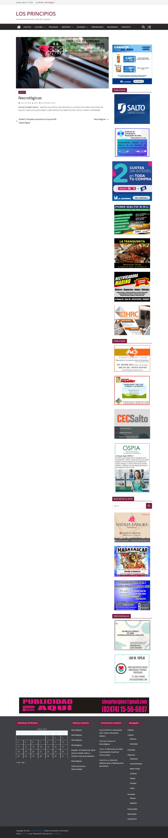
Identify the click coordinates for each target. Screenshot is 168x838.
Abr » (24, 762)
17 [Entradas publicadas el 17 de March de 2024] (63, 747)
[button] (43, 27)
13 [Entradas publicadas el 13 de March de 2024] (33, 747)
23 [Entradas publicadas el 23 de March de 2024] (55, 751)
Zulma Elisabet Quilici (48, 103)
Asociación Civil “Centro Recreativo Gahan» (110, 733)
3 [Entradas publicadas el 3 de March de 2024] (62, 737)
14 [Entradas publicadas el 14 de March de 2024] (41, 747)
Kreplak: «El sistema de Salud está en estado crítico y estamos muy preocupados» (83, 753)
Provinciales (97, 27)
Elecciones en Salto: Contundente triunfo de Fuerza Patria (111, 752)
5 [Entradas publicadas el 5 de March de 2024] (25, 742)
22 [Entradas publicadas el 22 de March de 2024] (48, 751)
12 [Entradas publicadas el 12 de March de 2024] (26, 747)
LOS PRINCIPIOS (36, 13)
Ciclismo (133, 773)
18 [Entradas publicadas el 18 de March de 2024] (18, 751)
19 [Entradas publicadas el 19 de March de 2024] (26, 751)
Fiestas (133, 798)
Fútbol (132, 778)
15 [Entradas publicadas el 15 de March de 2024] (48, 747)
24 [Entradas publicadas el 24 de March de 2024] (63, 751)
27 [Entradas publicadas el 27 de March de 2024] (33, 756)
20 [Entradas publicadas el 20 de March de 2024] (33, 751)
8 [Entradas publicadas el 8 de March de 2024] (47, 742)
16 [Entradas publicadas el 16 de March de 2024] (55, 747)
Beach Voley (135, 769)
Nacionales (112, 27)
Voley (132, 788)
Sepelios (22, 92)
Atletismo (134, 759)
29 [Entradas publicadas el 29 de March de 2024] (48, 756)
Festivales (134, 744)
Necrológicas (49, 2)
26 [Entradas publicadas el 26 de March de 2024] (26, 756)
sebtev (36, 103)
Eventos (133, 739)
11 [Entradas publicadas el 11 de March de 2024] (18, 747)
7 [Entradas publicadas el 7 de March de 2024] (40, 742)
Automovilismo (136, 764)
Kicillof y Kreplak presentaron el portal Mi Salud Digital (36, 121)
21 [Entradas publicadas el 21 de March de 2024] (41, 751)
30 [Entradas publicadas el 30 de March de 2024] (55, 756)
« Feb (18, 762)
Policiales (53, 27)
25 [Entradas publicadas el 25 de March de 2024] (18, 756)
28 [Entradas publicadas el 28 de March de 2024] (41, 756)
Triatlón (133, 783)
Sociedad (81, 27)
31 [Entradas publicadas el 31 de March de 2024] (63, 756)
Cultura (38, 27)
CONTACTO (126, 27)
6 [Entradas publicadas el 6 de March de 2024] (32, 742)
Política (27, 27)
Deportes (66, 27)
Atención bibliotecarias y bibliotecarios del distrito (111, 763)
